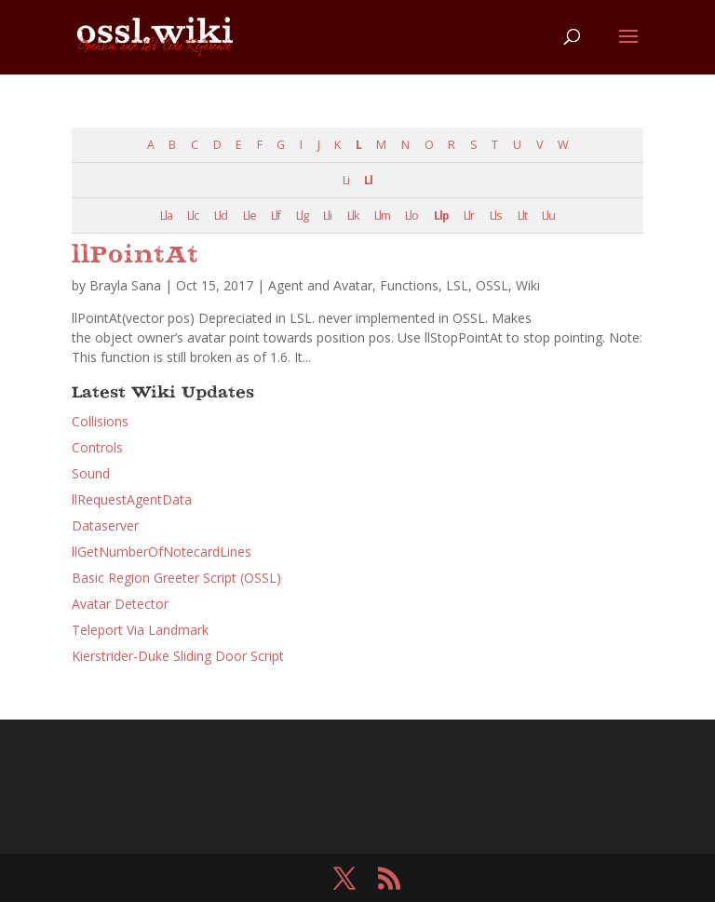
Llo (411, 215)
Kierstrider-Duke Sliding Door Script (178, 656)
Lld (220, 215)
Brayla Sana (125, 285)
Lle (249, 215)
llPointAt (135, 256)
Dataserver (105, 525)
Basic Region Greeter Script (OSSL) (176, 577)
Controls (97, 447)
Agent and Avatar (320, 285)
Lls (496, 215)
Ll (368, 180)
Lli (327, 215)
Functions (409, 285)
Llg (302, 215)
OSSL (492, 285)
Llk (352, 215)
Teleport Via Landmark (140, 630)
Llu (548, 215)
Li (346, 180)
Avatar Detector (120, 604)
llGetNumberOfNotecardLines (161, 551)
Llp (441, 215)
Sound (91, 473)
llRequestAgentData (132, 499)
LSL (457, 285)
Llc (192, 215)
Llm (382, 215)
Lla (166, 215)
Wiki (528, 285)
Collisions (100, 421)
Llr (469, 215)
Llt (522, 215)
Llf (275, 215)
